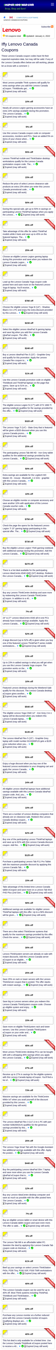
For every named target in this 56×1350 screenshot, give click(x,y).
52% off (29, 634)
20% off (29, 995)
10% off (29, 76)
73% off (29, 1090)
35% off (29, 925)
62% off (29, 833)
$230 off (29, 323)
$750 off (29, 519)
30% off (29, 947)
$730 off (29, 541)
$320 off (29, 421)
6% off (29, 1236)
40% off (29, 586)
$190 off (29, 1115)
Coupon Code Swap (19, 5)
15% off (29, 177)
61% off (29, 1261)
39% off (29, 275)
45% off (29, 225)
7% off (29, 611)
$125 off (29, 855)
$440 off (29, 1163)
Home (4, 17)
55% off (29, 152)
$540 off (29, 707)
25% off (29, 250)
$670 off (29, 399)
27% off (29, 1068)
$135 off (29, 732)
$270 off (29, 564)
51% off (29, 373)
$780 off (29, 301)
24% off (29, 782)
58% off (29, 903)
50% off (29, 202)
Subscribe (45, 27)
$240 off (29, 348)
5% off (29, 127)
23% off (29, 656)
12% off (29, 1188)
